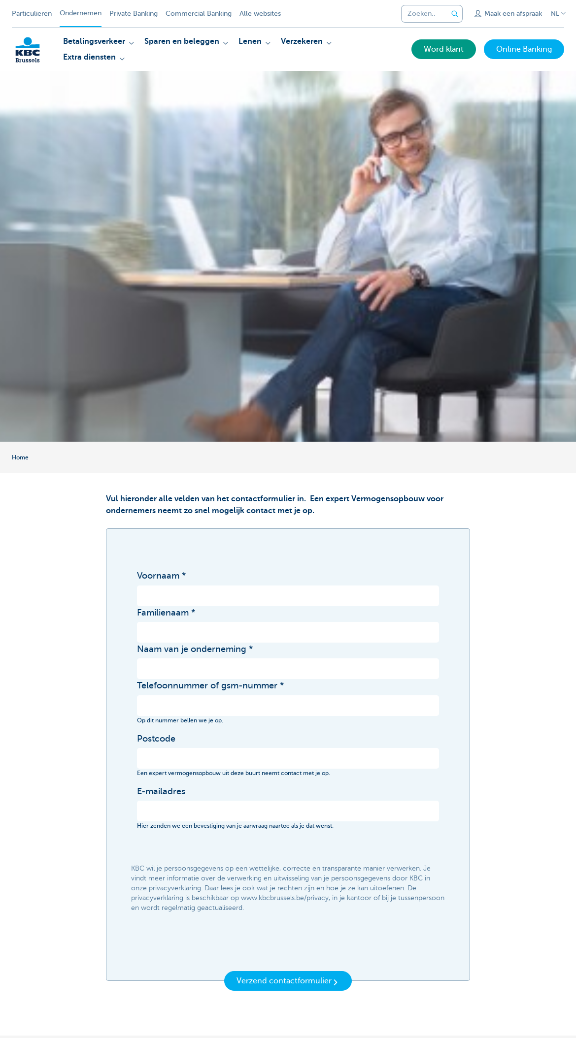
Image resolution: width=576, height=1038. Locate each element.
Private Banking (133, 13)
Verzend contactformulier (288, 981)
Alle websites (260, 13)
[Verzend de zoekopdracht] (455, 14)
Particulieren (32, 13)
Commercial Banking (199, 13)
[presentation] (212, 945)
